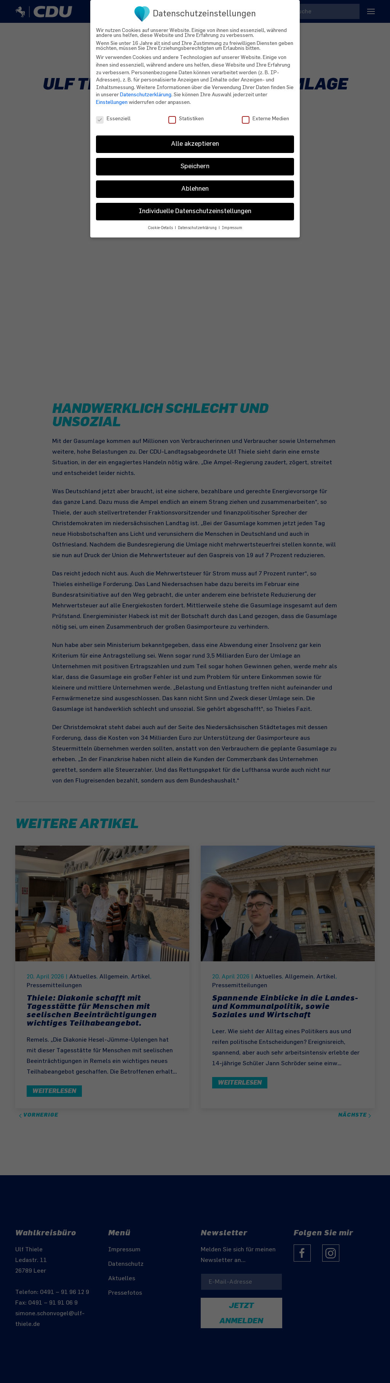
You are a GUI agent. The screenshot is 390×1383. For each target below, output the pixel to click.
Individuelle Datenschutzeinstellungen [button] (195, 207)
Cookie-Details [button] (161, 223)
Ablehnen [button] (195, 184)
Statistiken (186, 113)
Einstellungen (112, 97)
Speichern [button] (195, 162)
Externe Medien (265, 113)
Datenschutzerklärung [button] (198, 223)
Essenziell (113, 113)
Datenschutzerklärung (145, 90)
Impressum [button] (232, 223)
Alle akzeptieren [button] (195, 139)
